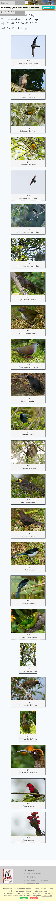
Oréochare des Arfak (28, 131)
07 (36, 23)
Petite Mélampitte (28, 401)
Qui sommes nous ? (35, 873)
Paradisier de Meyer (29, 671)
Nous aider (31, 877)
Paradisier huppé (29, 468)
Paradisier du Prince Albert (29, 232)
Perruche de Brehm (29, 637)
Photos (4, 3)
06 (31, 23)
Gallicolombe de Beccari (29, 367)
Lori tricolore (29, 806)
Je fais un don (48, 8)
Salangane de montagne (28, 198)
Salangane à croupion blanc (27, 63)
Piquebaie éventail (28, 570)
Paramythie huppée (28, 435)
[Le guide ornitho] (8, 876)
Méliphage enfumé (28, 502)
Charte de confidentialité (37, 880)
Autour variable (29, 97)
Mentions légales (34, 884)
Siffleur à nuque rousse (28, 333)
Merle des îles (29, 536)
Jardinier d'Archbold (27, 300)
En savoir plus (47, 895)
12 (22, 28)
